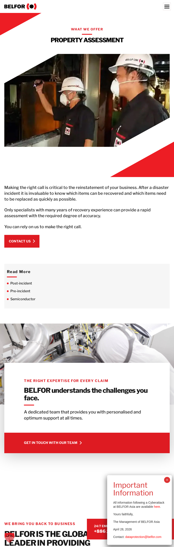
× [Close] (167, 480)
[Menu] (167, 6)
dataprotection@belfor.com (143, 537)
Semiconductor (22, 299)
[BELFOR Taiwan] (87, 6)
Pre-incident (20, 291)
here (157, 506)
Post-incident (21, 283)
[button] (9, 537)
